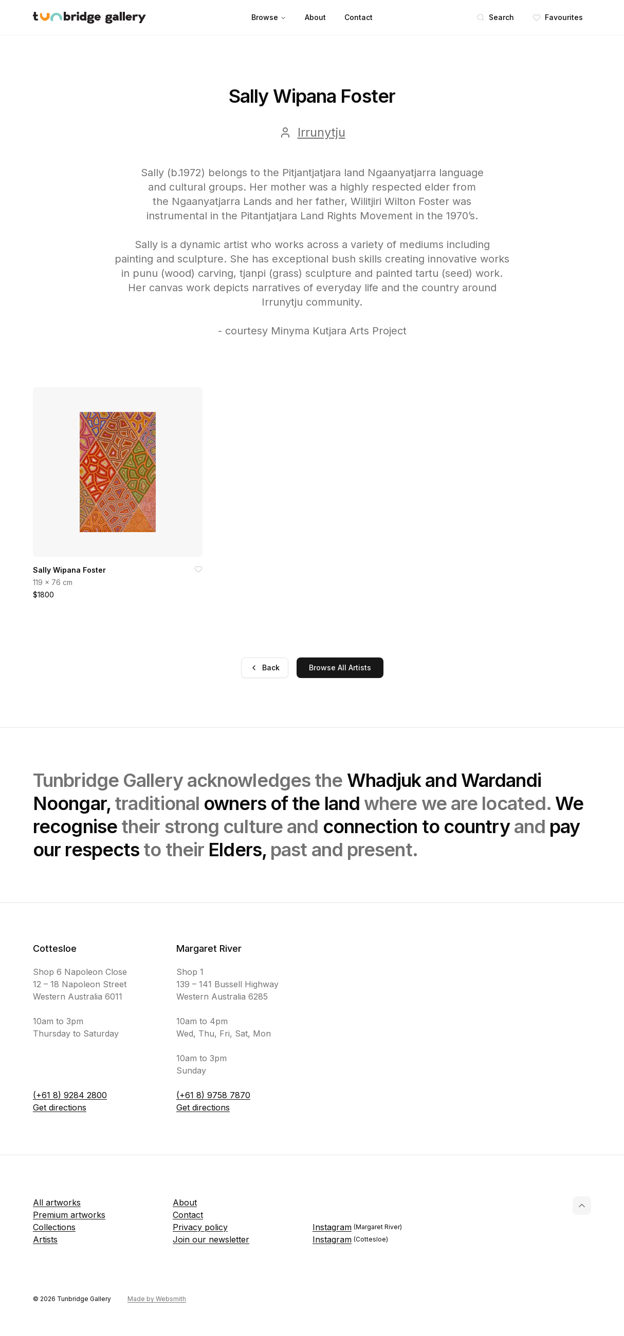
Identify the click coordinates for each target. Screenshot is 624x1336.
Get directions (59, 1107)
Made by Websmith (156, 1299)
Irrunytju (321, 132)
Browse (268, 17)
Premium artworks (69, 1215)
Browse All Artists (340, 667)
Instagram (357, 1227)
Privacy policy (200, 1227)
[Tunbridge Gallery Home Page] (89, 18)
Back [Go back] (265, 667)
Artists (45, 1239)
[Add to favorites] (198, 569)
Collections (54, 1227)
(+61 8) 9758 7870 (213, 1095)
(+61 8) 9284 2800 (70, 1095)
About (315, 17)
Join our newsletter (211, 1239)
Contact (358, 17)
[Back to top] (582, 1205)
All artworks (57, 1202)
